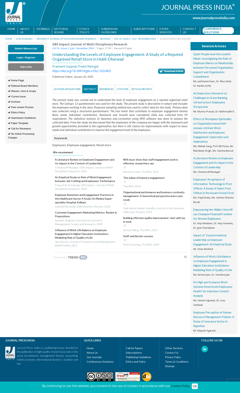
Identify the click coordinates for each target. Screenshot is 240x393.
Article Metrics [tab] (141, 89)
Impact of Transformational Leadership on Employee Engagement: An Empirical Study (212, 240)
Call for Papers (134, 348)
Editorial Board (61, 30)
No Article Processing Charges (21, 136)
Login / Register (25, 58)
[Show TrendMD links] (185, 257)
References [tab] (106, 89)
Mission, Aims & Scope (22, 91)
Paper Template (18, 123)
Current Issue (17, 97)
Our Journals (24, 39)
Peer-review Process (21, 107)
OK (195, 386)
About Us (25, 30)
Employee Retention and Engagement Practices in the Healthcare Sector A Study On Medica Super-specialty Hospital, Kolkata (84, 199)
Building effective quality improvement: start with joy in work (154, 222)
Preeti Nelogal (88, 67)
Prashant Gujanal (64, 67)
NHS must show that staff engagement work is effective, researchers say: (152, 164)
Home (11, 28)
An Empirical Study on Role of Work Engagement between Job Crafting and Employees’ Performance (85, 179)
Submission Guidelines (109, 30)
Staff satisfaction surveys (138, 239)
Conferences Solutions (100, 362)
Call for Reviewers (19, 129)
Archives (105, 39)
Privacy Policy (173, 357)
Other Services (166, 30)
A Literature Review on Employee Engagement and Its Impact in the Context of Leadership (84, 162)
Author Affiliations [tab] (67, 89)
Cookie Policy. (180, 386)
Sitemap (170, 366)
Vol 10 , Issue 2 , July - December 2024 (135, 39)
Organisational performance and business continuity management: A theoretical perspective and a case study (153, 199)
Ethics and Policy (136, 362)
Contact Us (171, 353)
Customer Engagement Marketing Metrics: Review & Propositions (86, 214)
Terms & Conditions (176, 362)
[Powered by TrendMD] (70, 258)
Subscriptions (144, 28)
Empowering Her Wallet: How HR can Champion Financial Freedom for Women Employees (213, 215)
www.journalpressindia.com (214, 18)
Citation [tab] (122, 89)
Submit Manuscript (26, 49)
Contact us (189, 30)
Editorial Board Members (23, 86)
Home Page (16, 81)
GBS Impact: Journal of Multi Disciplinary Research (66, 39)
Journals (43, 28)
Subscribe (26, 67)
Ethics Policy (84, 30)
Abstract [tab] (90, 89)
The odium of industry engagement (144, 181)
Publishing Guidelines (138, 357)
